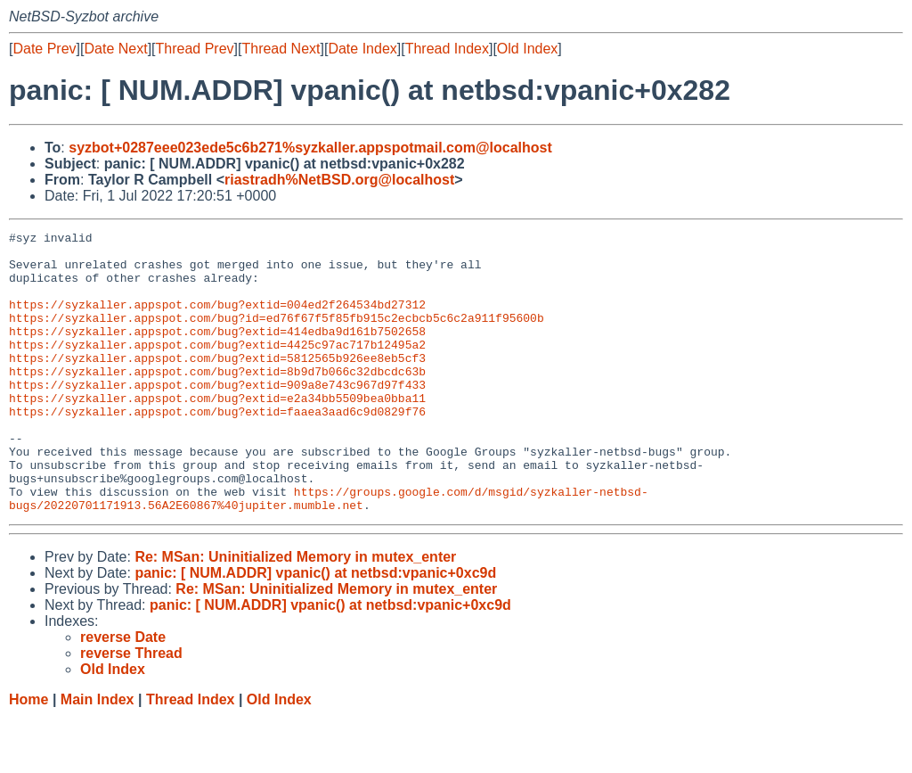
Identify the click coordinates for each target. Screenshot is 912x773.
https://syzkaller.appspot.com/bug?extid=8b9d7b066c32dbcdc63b (217, 400)
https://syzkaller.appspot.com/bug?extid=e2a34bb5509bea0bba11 (217, 432)
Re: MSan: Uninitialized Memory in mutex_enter (295, 613)
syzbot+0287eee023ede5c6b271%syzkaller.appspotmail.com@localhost (310, 147)
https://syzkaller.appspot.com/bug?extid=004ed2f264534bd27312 (217, 320)
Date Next (115, 48)
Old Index (527, 48)
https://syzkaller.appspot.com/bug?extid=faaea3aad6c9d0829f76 (217, 448)
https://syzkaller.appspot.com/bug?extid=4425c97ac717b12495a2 (217, 368)
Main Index (97, 755)
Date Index (362, 48)
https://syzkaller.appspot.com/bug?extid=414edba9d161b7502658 (217, 352)
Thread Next (280, 48)
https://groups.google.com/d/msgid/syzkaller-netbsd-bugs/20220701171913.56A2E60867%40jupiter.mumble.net (328, 553)
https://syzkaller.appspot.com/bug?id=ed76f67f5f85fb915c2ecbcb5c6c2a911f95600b (276, 336)
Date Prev (44, 48)
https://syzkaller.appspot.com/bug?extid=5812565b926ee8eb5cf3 (217, 384)
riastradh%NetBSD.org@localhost (339, 179)
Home (28, 755)
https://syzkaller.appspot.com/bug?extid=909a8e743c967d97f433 (217, 416)
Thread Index (447, 48)
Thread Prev (195, 48)
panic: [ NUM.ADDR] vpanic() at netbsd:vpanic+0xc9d (315, 629)
